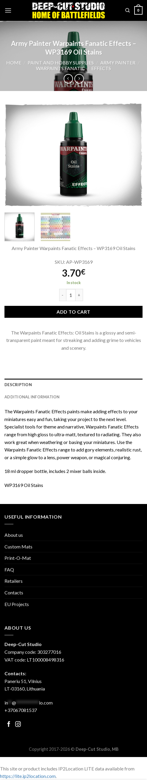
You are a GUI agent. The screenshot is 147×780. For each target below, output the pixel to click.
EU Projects (16, 604)
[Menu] (8, 10)
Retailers (13, 581)
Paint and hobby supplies (61, 62)
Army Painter (117, 62)
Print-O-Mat (17, 558)
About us (13, 535)
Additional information (32, 396)
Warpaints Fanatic (60, 68)
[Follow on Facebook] (9, 725)
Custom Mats (18, 546)
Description (18, 384)
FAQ (9, 569)
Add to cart (73, 312)
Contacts (13, 592)
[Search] (127, 10)
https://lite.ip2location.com (28, 776)
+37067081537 (20, 710)
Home (13, 62)
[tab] (73, 385)
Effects (101, 68)
